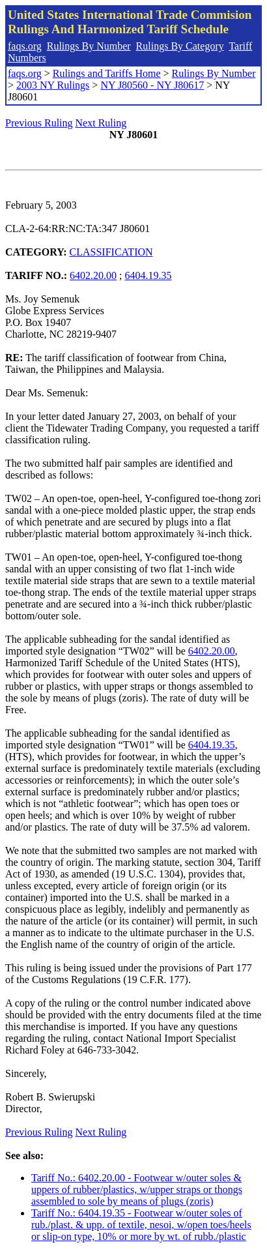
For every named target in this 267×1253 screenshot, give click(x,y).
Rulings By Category (180, 46)
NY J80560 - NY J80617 (152, 85)
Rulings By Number (89, 46)
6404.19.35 (148, 275)
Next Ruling (101, 122)
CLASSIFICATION (111, 252)
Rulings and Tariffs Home (107, 73)
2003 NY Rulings (52, 85)
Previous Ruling (39, 122)
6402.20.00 (93, 275)
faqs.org (25, 46)
